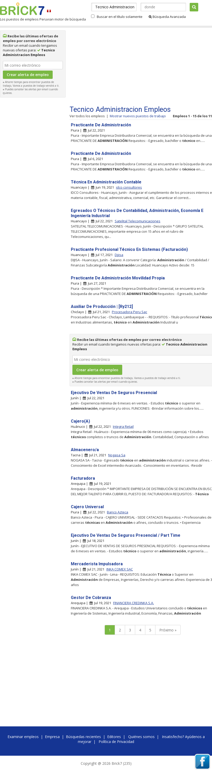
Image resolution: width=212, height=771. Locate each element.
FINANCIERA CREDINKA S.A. (133, 603)
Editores (114, 736)
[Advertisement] (33, 178)
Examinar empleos (23, 736)
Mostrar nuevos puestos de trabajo (138, 116)
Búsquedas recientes (83, 736)
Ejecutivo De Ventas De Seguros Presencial (114, 392)
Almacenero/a (85, 449)
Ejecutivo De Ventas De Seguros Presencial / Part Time (125, 535)
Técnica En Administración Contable (106, 182)
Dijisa (119, 254)
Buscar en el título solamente (119, 16)
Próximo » (167, 630)
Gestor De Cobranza (91, 597)
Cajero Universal (87, 506)
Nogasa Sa (116, 455)
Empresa (52, 736)
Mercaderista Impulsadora (97, 563)
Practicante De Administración (101, 124)
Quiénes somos (141, 736)
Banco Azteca (117, 512)
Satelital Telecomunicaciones (137, 221)
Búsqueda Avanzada (167, 16)
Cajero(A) (80, 421)
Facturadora (83, 478)
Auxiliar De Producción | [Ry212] (102, 306)
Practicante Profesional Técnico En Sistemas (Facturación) (129, 249)
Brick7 (22, 9)
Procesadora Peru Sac (129, 311)
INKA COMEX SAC (119, 569)
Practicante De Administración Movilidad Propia (118, 278)
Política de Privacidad (116, 741)
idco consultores (129, 187)
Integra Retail (123, 426)
